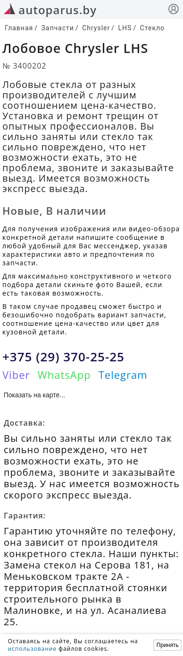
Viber (16, 374)
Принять (168, 645)
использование (32, 649)
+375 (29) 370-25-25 (63, 356)
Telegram (123, 374)
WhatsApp (64, 374)
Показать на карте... (34, 395)
